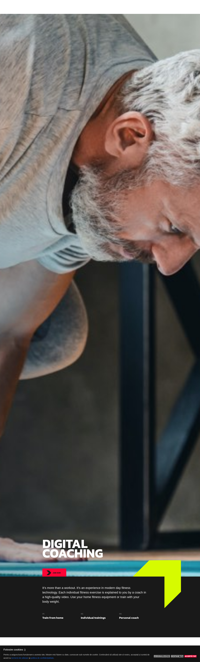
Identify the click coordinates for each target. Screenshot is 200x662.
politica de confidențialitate (42, 658)
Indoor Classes (94, 7)
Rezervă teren (144, 7)
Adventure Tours (114, 7)
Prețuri (129, 7)
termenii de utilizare (20, 658)
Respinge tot (177, 656)
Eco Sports (50, 7)
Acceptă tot (190, 656)
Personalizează (162, 656)
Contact (159, 7)
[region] (100, 653)
